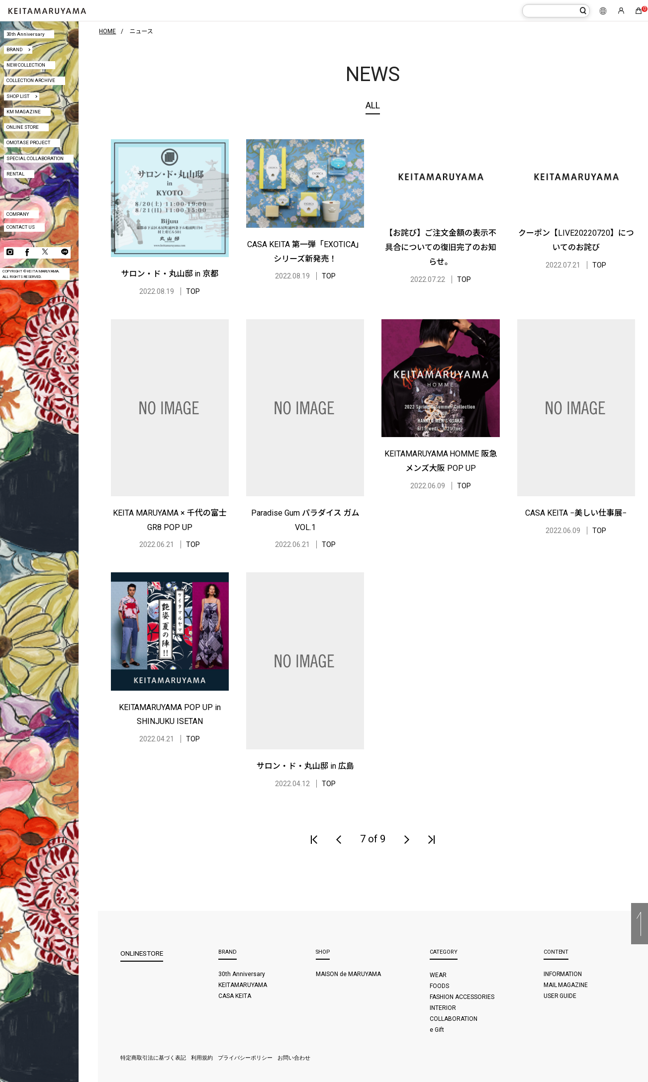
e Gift (437, 1029)
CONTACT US (20, 227)
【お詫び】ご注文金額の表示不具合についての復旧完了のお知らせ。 (440, 247)
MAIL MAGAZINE (566, 985)
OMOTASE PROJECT (28, 142)
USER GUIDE (560, 995)
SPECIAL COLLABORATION (35, 158)
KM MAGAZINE (23, 111)
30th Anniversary (25, 34)
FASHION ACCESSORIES (462, 996)
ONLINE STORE (22, 127)
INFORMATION (563, 974)
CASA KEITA (234, 995)
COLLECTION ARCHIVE (30, 80)
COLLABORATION (453, 1018)
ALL (373, 105)
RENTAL (15, 174)
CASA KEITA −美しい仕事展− (576, 513)
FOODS (439, 986)
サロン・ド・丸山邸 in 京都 (170, 273)
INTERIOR (443, 1007)
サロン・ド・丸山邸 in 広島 (305, 766)
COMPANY (17, 214)
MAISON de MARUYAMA (348, 974)
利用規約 (202, 1058)
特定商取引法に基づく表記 (153, 1058)
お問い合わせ (294, 1058)
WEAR (438, 975)
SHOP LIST (17, 96)
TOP (193, 291)
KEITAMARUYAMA (242, 985)
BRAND (14, 49)
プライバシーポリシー (245, 1058)
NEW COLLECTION (25, 65)
